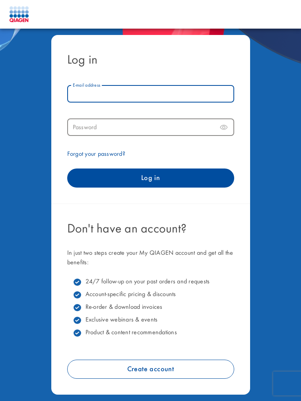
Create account (150, 369)
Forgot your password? (96, 154)
